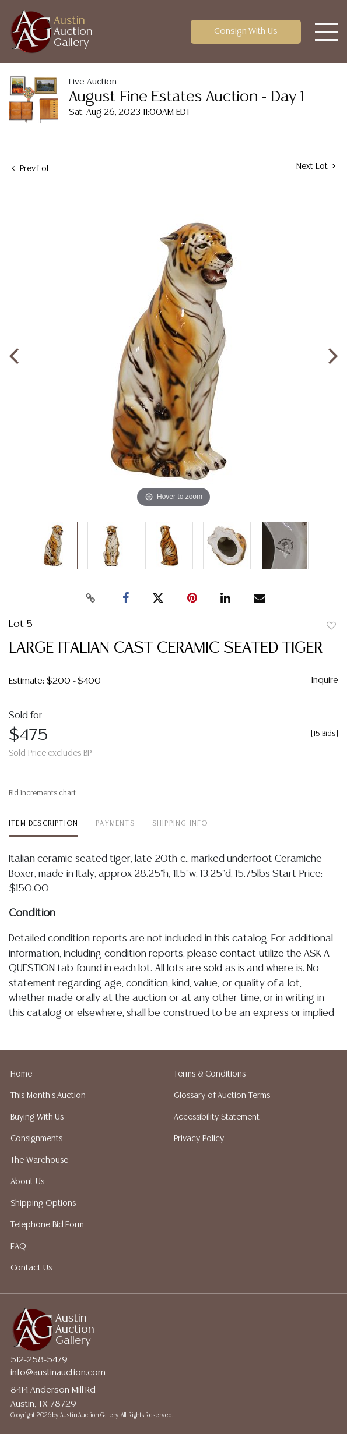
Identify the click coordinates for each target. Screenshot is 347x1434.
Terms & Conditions (210, 1074)
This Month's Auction (48, 1096)
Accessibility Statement (217, 1117)
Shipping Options (43, 1203)
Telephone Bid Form (47, 1225)
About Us (27, 1182)
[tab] (43, 828)
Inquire (324, 680)
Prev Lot (31, 169)
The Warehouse (39, 1160)
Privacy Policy (199, 1139)
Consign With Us (246, 31)
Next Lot (315, 166)
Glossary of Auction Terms (222, 1096)
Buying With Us (37, 1117)
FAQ (18, 1246)
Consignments (36, 1139)
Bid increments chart (42, 793)
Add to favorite (331, 626)
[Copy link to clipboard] (90, 599)
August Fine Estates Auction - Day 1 (186, 97)
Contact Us (31, 1268)
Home (21, 1074)
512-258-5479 (39, 1359)
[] (324, 734)
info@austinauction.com (58, 1372)
